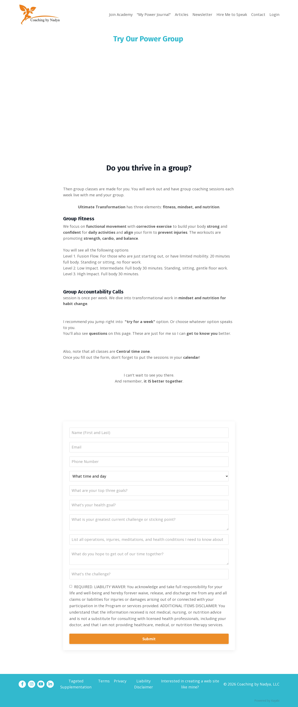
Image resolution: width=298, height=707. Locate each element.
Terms (104, 680)
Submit (149, 638)
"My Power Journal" (154, 14)
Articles (181, 14)
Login (274, 14)
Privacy (120, 680)
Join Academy (121, 14)
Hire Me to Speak (231, 14)
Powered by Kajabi (266, 700)
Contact (258, 14)
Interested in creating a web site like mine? (190, 683)
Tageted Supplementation (75, 683)
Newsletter (202, 14)
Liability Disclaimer (143, 683)
